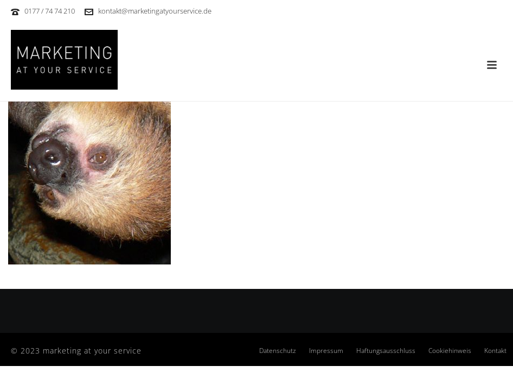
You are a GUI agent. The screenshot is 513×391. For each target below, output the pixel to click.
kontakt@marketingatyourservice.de (154, 11)
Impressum (326, 350)
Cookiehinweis (449, 350)
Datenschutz (277, 350)
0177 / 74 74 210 (49, 11)
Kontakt (495, 350)
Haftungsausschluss (385, 350)
